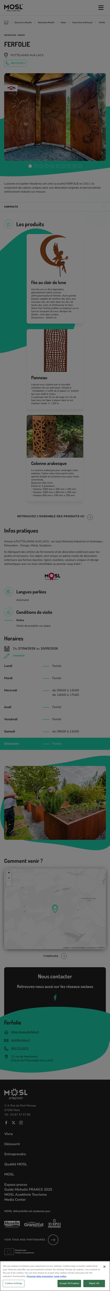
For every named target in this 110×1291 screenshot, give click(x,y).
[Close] (104, 1271)
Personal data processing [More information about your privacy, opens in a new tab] (40, 1280)
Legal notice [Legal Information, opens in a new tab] (60, 1280)
